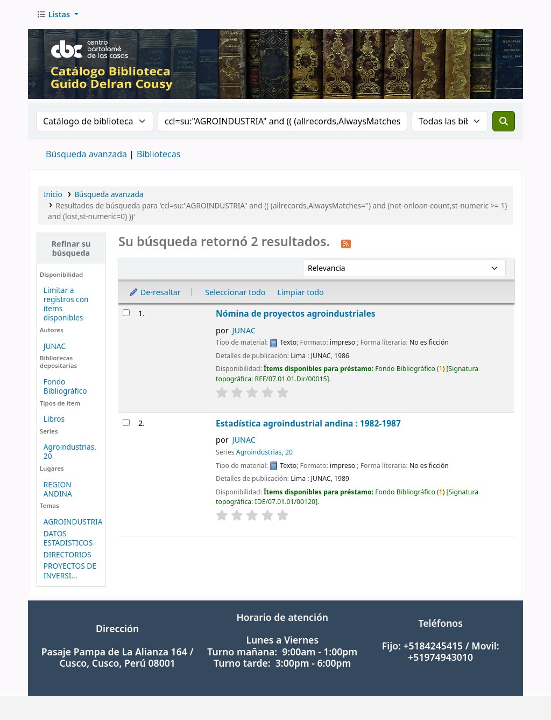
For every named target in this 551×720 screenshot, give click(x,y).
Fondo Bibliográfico (65, 386)
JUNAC (55, 346)
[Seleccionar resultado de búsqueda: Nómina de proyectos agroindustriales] (126, 312)
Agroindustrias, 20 (70, 451)
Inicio (53, 194)
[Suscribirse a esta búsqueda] (346, 243)
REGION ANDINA (58, 489)
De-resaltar (155, 292)
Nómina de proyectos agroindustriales (296, 313)
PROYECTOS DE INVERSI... (70, 570)
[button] (57, 14)
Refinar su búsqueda (71, 248)
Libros (54, 419)
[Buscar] (503, 121)
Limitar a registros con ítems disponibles (66, 304)
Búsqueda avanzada (86, 154)
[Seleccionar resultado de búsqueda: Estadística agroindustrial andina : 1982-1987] (126, 422)
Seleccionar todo (235, 292)
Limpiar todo (300, 292)
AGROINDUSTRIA (73, 521)
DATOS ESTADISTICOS (68, 538)
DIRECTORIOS (67, 554)
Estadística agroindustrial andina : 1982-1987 (308, 423)
